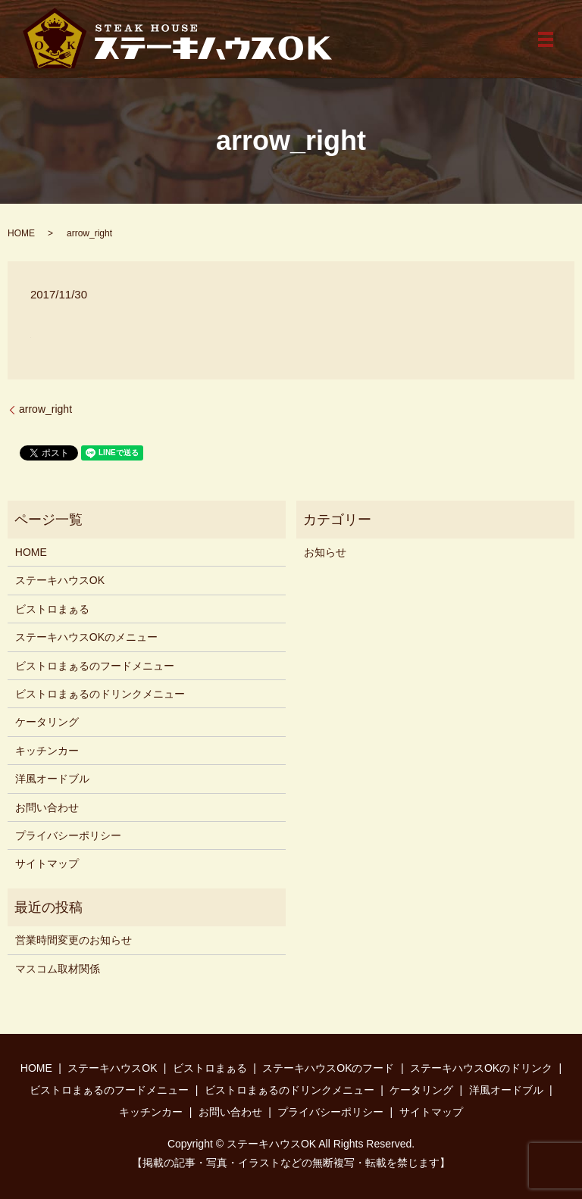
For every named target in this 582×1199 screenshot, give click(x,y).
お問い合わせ (47, 807)
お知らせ (325, 552)
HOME (21, 233)
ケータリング (47, 722)
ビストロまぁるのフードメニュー (94, 666)
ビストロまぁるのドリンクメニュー (100, 694)
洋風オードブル (52, 779)
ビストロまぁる (52, 609)
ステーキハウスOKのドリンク (481, 1068)
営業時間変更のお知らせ (73, 940)
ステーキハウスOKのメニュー (86, 637)
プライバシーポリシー (68, 835)
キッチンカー (47, 751)
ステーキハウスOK (60, 580)
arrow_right (45, 409)
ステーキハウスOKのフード (328, 1068)
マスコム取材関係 (57, 969)
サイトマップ (47, 863)
